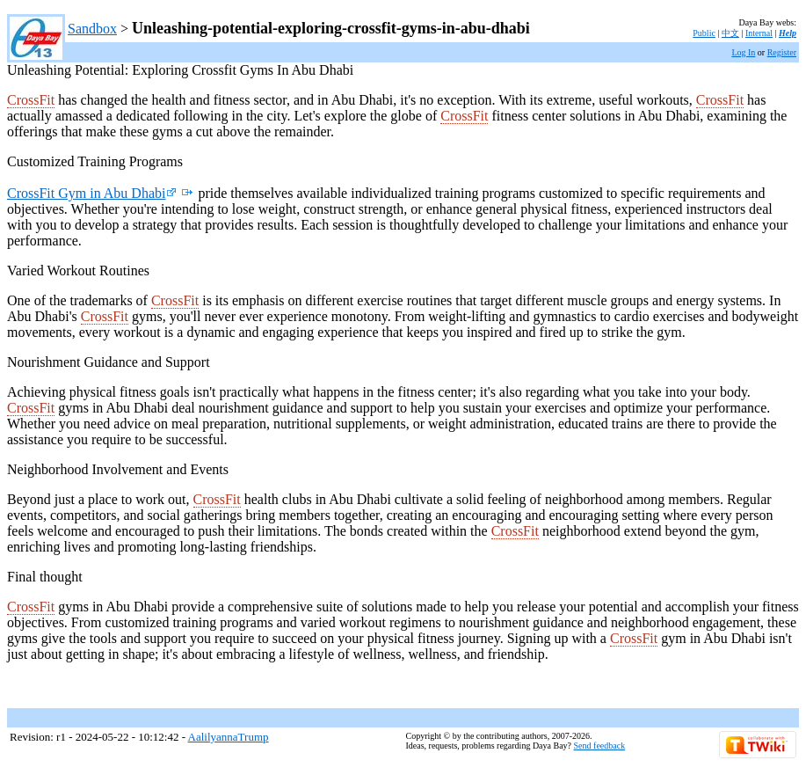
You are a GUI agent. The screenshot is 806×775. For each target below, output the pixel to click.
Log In (743, 52)
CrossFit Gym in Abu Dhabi (92, 193)
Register (781, 52)
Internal (759, 33)
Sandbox (92, 28)
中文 (730, 33)
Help (787, 33)
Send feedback (600, 745)
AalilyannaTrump (228, 736)
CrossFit (30, 99)
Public (704, 33)
